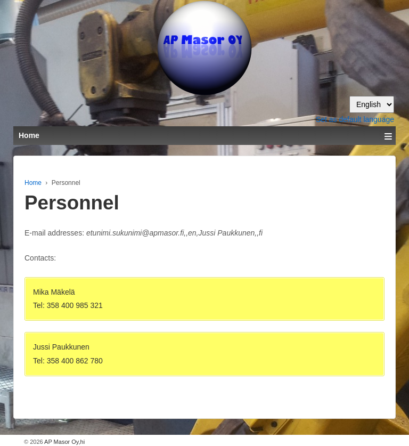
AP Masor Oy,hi (64, 442)
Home (33, 182)
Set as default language (355, 119)
